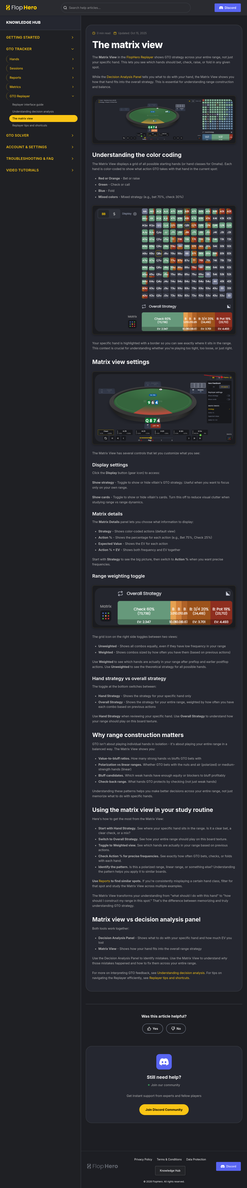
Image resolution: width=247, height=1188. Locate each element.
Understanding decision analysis (181, 973)
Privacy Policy (143, 1159)
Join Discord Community (164, 1110)
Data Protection (196, 1159)
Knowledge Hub (170, 1170)
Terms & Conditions (169, 1159)
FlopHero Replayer (140, 57)
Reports (105, 881)
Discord (228, 1166)
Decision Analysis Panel (124, 77)
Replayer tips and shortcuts (169, 978)
